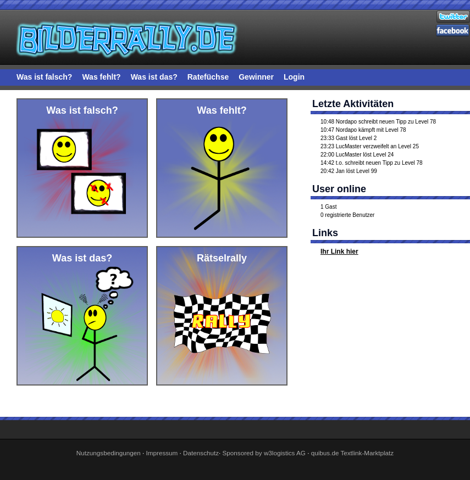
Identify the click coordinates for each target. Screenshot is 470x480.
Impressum (162, 452)
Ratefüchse (208, 76)
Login (294, 76)
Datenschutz (201, 452)
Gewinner (256, 76)
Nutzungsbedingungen (108, 452)
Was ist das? (154, 76)
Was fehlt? (101, 76)
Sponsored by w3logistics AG (264, 452)
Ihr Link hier (339, 251)
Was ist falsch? (44, 76)
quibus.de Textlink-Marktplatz (352, 452)
